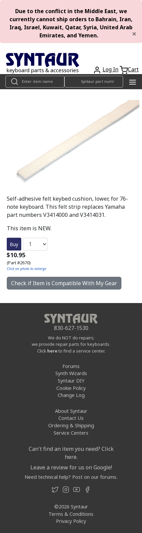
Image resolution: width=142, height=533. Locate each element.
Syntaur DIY (71, 380)
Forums (71, 366)
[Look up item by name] (34, 82)
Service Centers (71, 433)
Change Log (71, 395)
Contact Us (71, 418)
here (52, 351)
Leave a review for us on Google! (71, 467)
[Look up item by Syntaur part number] (93, 82)
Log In (110, 69)
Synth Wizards (71, 373)
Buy (14, 244)
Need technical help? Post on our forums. (71, 477)
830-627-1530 (71, 328)
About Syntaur (71, 411)
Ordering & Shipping (71, 425)
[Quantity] (35, 244)
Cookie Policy (71, 388)
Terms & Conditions (71, 514)
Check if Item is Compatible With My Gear (64, 283)
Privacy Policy (71, 521)
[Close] (134, 34)
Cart (133, 69)
